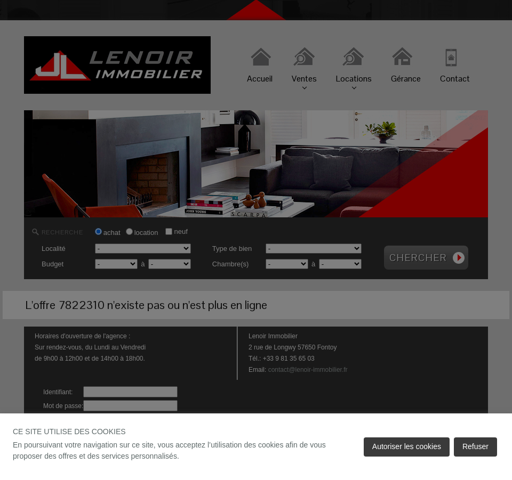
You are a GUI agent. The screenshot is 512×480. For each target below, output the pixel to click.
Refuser (475, 446)
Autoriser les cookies (406, 446)
